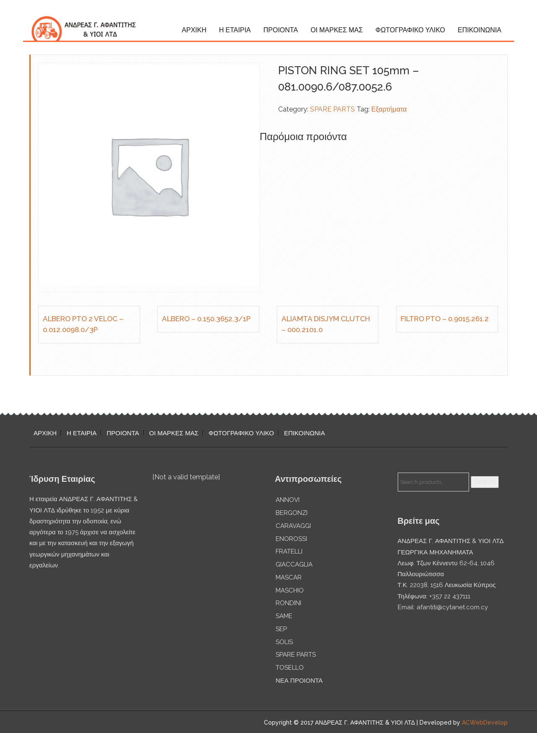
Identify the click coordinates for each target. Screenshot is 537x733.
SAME (284, 616)
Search (484, 482)
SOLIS (284, 642)
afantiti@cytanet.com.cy (452, 607)
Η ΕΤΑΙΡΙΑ (235, 30)
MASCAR (289, 577)
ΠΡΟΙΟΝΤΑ (280, 30)
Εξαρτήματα (389, 109)
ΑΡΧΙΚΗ (194, 30)
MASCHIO (290, 590)
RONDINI (288, 603)
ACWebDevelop (485, 722)
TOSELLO (290, 667)
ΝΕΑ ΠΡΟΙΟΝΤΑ (299, 680)
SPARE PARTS (332, 109)
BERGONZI (292, 513)
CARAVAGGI (293, 526)
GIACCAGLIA (294, 564)
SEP (281, 629)
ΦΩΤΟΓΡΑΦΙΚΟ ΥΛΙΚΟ (410, 30)
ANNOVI (288, 500)
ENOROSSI (291, 539)
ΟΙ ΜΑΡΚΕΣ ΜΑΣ (336, 30)
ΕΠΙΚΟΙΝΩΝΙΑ (479, 30)
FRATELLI (289, 551)
